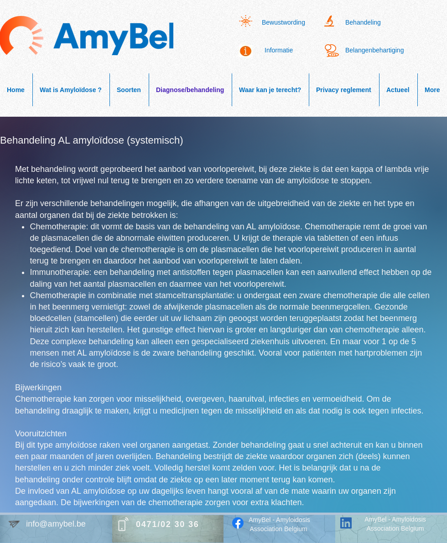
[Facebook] (238, 523)
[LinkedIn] (346, 523)
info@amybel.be (55, 523)
